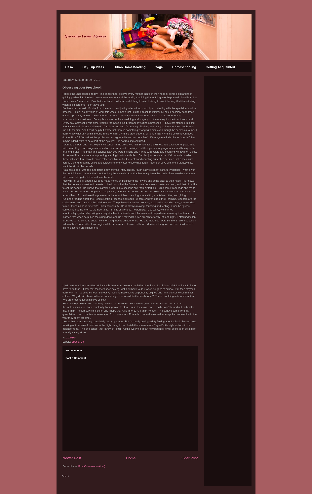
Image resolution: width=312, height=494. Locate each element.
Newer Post (71, 458)
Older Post (189, 458)
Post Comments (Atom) (91, 466)
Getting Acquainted (220, 67)
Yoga (159, 67)
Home (131, 458)
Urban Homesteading (130, 67)
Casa (69, 67)
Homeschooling (184, 67)
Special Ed (78, 341)
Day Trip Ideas (93, 67)
